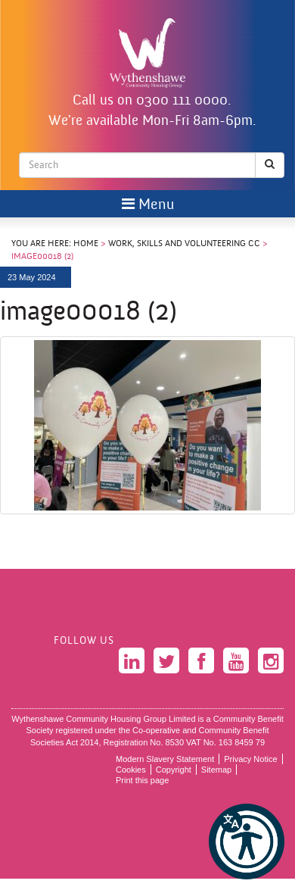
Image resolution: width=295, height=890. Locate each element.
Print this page (142, 780)
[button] (246, 841)
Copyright (173, 769)
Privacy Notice (250, 759)
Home (85, 243)
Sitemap (216, 769)
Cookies (131, 769)
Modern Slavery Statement (165, 759)
